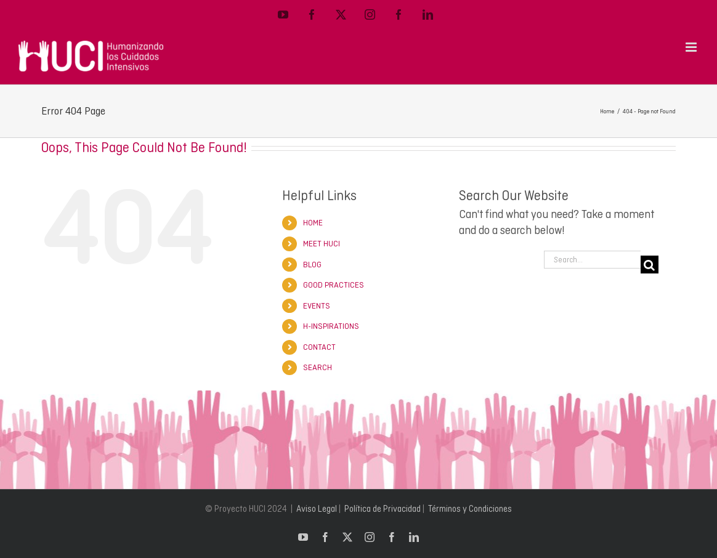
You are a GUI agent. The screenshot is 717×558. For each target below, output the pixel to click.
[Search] (649, 264)
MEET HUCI (321, 243)
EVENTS (316, 305)
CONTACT (319, 347)
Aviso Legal (316, 509)
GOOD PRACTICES (333, 284)
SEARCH (317, 367)
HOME (313, 222)
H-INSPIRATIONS (331, 326)
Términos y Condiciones (470, 509)
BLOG (312, 264)
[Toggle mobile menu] (692, 47)
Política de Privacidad (382, 509)
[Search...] (592, 260)
